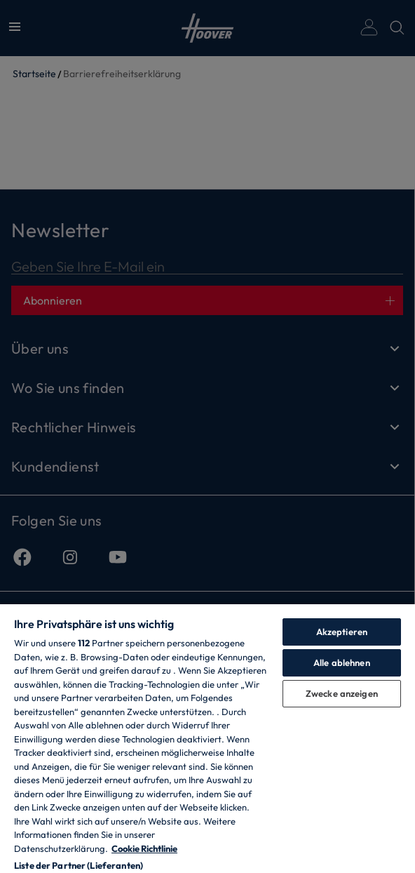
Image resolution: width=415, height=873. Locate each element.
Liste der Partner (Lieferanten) (78, 865)
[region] (207, 738)
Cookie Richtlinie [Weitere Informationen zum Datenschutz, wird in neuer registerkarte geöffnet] (144, 848)
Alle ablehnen (341, 662)
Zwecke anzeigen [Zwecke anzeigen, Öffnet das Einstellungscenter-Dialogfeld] (342, 693)
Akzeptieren (341, 631)
